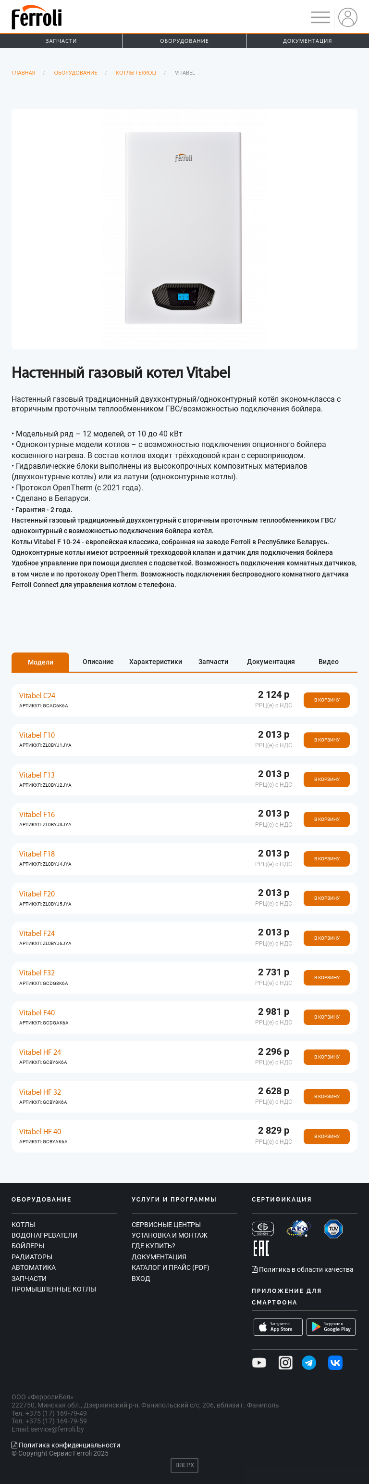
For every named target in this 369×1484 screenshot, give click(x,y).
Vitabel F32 (37, 973)
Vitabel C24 (37, 696)
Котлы (23, 1224)
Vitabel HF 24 (40, 1053)
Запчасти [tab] (213, 661)
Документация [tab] (271, 661)
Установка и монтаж (170, 1235)
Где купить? (153, 1246)
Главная (24, 72)
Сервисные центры (166, 1224)
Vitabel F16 (37, 815)
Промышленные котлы (54, 1289)
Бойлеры (28, 1246)
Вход (141, 1278)
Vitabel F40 (37, 1013)
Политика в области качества (303, 1269)
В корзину (327, 700)
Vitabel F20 (37, 894)
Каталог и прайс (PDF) (170, 1267)
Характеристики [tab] (155, 661)
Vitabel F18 (37, 854)
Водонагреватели (44, 1235)
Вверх (184, 1465)
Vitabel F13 (37, 776)
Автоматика (34, 1267)
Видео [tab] (329, 661)
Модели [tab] (40, 662)
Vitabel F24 (37, 934)
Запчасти (61, 40)
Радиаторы (32, 1257)
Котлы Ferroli (136, 72)
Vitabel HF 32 (40, 1093)
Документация (307, 40)
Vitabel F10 (37, 736)
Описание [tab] (98, 661)
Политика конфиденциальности (66, 1445)
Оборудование (184, 40)
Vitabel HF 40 (40, 1132)
